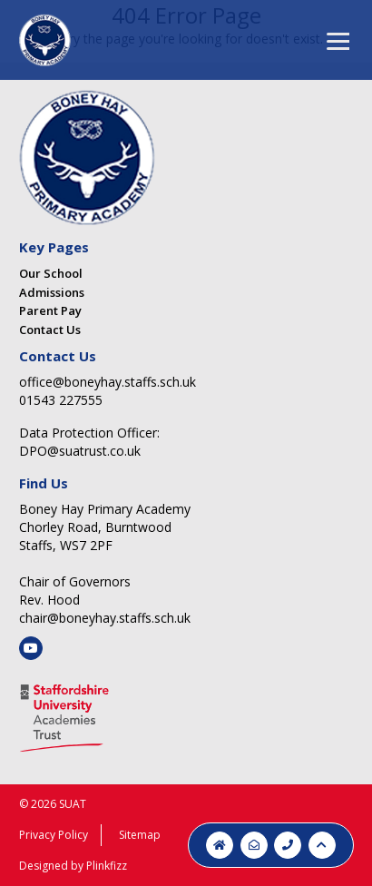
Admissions (51, 292)
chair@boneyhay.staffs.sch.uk (105, 617)
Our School (51, 273)
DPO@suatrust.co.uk (80, 450)
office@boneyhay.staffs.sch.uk (107, 381)
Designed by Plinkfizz (73, 865)
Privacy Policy (53, 834)
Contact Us (50, 329)
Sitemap (140, 834)
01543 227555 (61, 400)
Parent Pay (50, 310)
